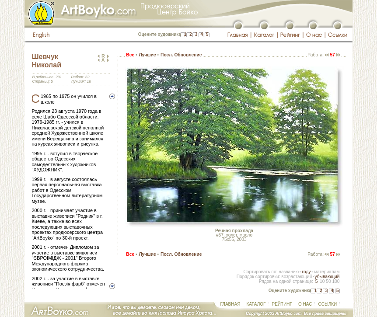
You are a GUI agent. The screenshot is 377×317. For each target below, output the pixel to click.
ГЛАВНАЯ (230, 304)
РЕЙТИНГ (282, 304)
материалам (327, 271)
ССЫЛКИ (327, 304)
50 (328, 281)
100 (335, 281)
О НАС (305, 304)
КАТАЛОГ (255, 304)
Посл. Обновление (181, 54)
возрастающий (296, 276)
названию (289, 271)
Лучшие (147, 54)
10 (322, 281)
